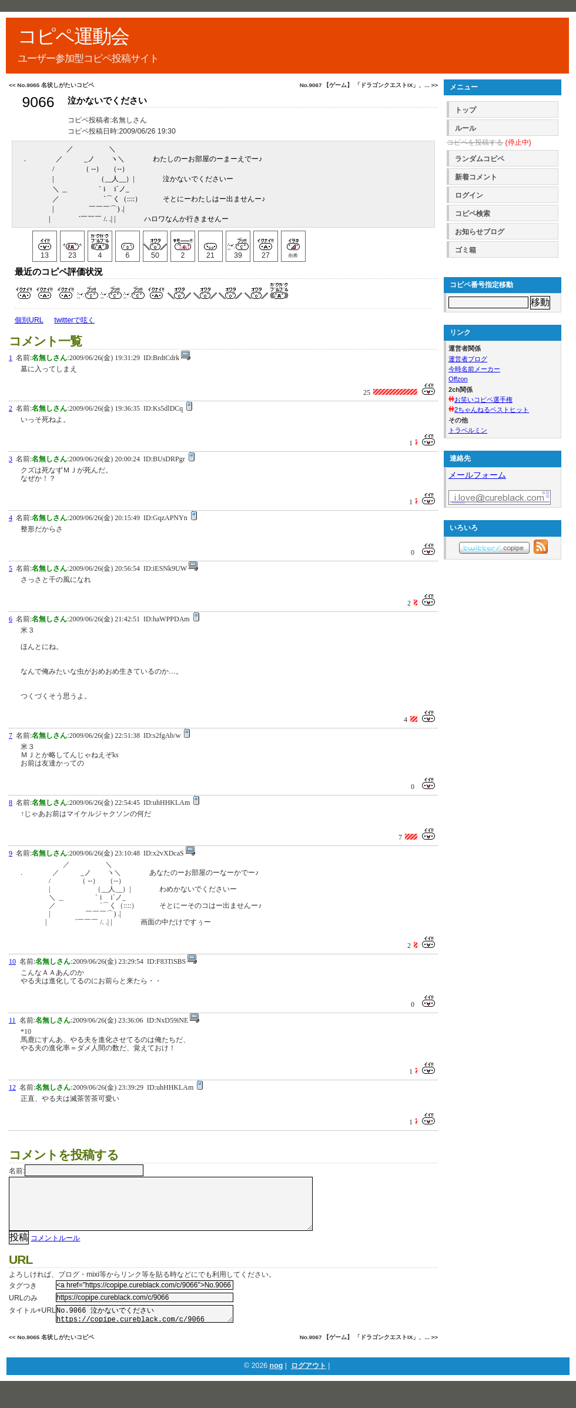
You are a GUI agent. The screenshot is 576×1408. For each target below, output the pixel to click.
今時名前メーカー (474, 368)
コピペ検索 (472, 213)
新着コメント (476, 177)
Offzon (458, 378)
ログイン (469, 195)
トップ (465, 110)
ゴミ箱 (465, 250)
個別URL (29, 320)
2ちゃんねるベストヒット (491, 409)
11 (12, 1020)
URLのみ (23, 1310)
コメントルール (55, 1250)
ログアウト (308, 1381)
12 (12, 1087)
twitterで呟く (74, 320)
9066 (38, 102)
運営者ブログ (467, 358)
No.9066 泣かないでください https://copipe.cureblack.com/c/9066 (144, 1327)
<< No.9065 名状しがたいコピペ (51, 85)
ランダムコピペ (479, 159)
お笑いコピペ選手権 (483, 399)
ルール (465, 128)
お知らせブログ (479, 232)
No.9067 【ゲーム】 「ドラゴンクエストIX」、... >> (369, 85)
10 (12, 961)
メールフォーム (477, 475)
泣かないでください (107, 100)
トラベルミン (467, 430)
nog (276, 1381)
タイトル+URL (32, 1322)
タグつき (23, 1297)
